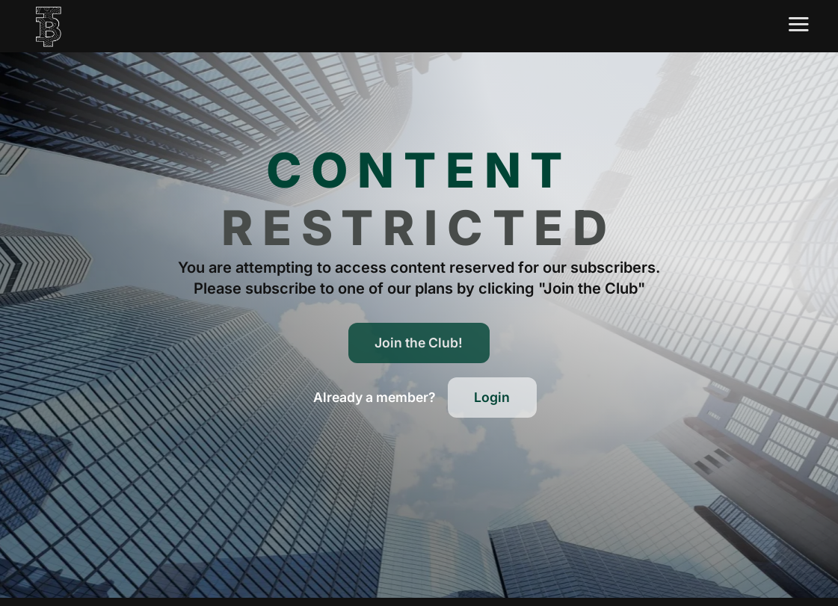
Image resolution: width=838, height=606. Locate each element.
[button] (374, 397)
